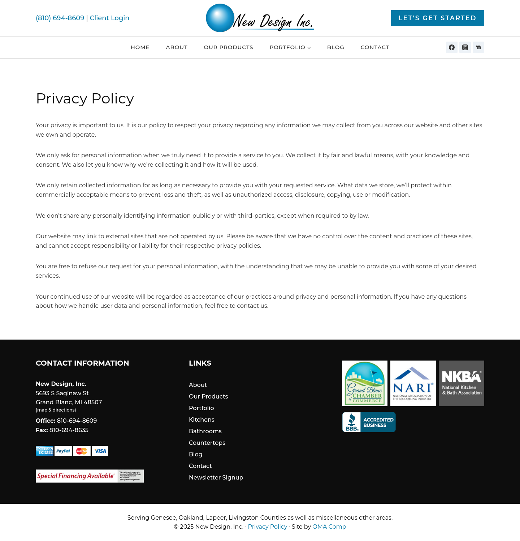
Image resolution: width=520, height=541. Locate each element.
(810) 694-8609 (60, 18)
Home (140, 47)
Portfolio (201, 408)
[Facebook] (452, 47)
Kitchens (201, 419)
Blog (335, 47)
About (177, 47)
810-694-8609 (77, 420)
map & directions (55, 410)
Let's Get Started (438, 18)
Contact (375, 47)
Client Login (109, 18)
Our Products (228, 47)
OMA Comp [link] (329, 526)
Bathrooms (205, 431)
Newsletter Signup (216, 477)
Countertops (207, 442)
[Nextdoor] (478, 47)
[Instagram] (465, 47)
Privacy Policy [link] (267, 526)
